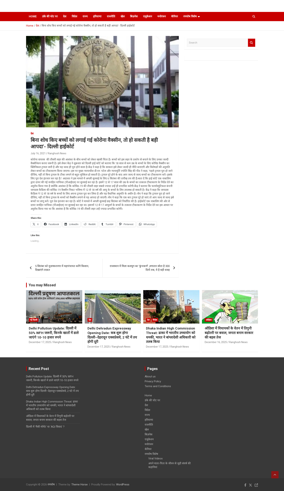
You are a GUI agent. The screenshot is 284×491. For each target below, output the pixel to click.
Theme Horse (79, 484)
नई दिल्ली (33, 320)
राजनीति (111, 16)
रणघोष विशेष (190, 16)
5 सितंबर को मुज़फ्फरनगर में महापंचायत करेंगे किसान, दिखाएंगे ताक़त (62, 268)
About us (150, 376)
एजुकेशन (147, 16)
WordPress (122, 484)
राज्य (85, 16)
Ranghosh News (57, 153)
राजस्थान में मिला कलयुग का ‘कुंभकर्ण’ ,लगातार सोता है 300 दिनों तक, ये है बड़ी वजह (140, 268)
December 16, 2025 (216, 342)
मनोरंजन (161, 16)
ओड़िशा (209, 320)
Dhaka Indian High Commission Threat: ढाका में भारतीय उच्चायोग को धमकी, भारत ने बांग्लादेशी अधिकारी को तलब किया (170, 335)
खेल (123, 16)
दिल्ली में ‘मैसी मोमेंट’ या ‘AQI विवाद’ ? (45, 426)
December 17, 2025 (40, 342)
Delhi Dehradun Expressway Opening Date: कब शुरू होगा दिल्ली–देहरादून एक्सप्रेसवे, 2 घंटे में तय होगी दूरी (112, 335)
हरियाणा (97, 16)
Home (33, 16)
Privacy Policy (153, 381)
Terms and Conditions (158, 386)
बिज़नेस (134, 16)
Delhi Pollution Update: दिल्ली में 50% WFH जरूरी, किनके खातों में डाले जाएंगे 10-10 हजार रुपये (54, 332)
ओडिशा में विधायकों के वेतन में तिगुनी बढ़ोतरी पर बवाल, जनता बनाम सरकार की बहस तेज (229, 332)
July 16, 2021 (38, 153)
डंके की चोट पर (50, 16)
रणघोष (51, 484)
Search (251, 43)
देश (64, 16)
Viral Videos (155, 458)
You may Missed (42, 285)
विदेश (74, 16)
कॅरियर (174, 16)
